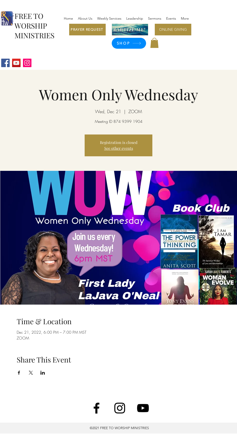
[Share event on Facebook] (19, 373)
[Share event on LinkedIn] (42, 373)
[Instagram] (27, 63)
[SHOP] (129, 43)
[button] (154, 43)
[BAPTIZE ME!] (130, 29)
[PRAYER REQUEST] (87, 29)
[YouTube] (16, 63)
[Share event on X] (31, 373)
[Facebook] (5, 63)
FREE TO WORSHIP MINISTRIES (34, 25)
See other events (118, 148)
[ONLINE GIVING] (173, 29)
